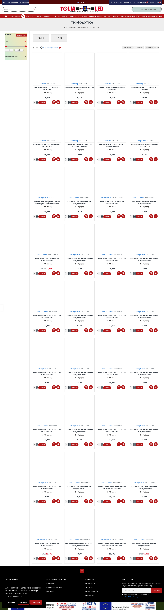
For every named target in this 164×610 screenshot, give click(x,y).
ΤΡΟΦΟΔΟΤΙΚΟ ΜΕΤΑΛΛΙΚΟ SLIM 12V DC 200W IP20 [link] (47, 145)
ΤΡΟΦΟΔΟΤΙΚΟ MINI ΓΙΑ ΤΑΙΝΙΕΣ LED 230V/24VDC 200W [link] (144, 372)
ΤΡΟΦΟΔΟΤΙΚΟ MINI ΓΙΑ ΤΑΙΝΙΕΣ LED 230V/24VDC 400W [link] (144, 429)
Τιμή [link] (7, 41)
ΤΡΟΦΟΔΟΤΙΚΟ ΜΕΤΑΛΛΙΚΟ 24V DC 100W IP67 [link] (144, 88)
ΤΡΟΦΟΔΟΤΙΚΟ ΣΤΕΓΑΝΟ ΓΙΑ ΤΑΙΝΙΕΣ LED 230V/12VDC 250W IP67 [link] (79, 543)
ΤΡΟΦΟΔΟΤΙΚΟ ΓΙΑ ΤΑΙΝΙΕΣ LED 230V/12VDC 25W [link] (47, 543)
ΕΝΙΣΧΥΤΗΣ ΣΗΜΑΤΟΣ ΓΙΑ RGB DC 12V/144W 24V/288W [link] (79, 145)
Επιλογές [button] (23, 602)
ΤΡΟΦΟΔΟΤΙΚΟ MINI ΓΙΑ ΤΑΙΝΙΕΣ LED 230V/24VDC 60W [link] (47, 486)
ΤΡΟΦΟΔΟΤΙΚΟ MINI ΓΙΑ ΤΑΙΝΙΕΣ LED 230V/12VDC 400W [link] (144, 316)
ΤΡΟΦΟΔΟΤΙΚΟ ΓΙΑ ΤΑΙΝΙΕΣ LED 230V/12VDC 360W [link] (144, 202)
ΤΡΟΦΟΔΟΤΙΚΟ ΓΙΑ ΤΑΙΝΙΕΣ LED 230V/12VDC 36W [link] (144, 543)
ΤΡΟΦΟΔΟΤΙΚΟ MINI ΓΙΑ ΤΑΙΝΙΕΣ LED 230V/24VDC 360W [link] (112, 429)
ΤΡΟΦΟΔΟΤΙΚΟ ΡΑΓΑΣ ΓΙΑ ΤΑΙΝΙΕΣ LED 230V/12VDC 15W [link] (144, 486)
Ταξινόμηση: (120, 47)
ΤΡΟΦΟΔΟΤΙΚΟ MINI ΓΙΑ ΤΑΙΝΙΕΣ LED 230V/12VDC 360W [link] (112, 316)
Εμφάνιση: (150, 47)
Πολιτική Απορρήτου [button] (14, 596)
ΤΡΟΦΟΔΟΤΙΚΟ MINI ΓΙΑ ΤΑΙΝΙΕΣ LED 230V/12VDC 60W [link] (47, 372)
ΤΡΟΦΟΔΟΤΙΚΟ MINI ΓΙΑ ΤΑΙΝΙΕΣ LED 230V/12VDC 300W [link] (79, 316)
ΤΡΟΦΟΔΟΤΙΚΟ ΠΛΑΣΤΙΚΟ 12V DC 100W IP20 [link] (47, 88)
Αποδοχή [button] (36, 602)
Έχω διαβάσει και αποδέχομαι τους (136, 593)
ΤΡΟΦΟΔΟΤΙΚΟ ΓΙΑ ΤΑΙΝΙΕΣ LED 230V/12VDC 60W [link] (47, 259)
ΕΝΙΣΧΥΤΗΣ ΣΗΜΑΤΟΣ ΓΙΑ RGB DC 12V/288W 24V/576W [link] (111, 145)
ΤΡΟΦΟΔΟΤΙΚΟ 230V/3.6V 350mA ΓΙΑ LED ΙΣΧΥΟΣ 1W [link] (144, 145)
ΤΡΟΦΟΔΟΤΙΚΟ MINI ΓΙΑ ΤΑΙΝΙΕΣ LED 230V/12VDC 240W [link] (47, 316)
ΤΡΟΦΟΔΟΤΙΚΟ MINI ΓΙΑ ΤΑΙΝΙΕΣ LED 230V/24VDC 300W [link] (79, 429)
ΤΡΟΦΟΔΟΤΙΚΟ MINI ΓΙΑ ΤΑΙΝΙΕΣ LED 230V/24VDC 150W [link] (112, 372)
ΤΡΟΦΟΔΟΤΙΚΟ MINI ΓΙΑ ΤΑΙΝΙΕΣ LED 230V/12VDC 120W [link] (79, 259)
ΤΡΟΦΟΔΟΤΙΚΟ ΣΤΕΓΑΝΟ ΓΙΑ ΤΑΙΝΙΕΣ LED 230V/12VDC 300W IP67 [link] (112, 543)
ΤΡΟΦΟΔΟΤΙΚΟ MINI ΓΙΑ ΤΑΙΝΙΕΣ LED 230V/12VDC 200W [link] (144, 259)
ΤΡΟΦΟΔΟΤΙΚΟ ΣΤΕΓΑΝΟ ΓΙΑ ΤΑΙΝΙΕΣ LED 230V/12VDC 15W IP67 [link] (112, 486)
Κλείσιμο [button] (11, 602)
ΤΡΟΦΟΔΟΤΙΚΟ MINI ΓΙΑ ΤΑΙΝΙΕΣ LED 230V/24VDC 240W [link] (47, 429)
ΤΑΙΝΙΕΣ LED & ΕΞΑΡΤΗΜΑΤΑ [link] (78, 27)
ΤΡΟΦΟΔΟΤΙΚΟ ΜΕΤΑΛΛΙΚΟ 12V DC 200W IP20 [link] (112, 88)
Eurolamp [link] (42, 84)
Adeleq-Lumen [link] (141, 140)
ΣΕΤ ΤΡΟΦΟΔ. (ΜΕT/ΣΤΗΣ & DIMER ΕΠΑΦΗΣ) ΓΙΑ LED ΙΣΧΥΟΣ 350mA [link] (47, 202)
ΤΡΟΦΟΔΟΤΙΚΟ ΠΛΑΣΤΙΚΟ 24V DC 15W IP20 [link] (79, 88)
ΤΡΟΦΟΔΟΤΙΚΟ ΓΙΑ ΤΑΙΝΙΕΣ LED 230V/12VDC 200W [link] (112, 202)
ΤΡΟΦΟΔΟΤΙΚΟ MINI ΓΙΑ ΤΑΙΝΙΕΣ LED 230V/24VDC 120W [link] (79, 372)
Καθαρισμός (22, 35)
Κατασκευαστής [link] (11, 56)
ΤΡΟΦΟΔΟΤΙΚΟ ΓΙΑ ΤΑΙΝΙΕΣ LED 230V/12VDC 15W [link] (79, 486)
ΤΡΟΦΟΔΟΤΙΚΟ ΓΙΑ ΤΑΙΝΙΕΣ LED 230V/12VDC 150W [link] (79, 202)
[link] (2, 308)
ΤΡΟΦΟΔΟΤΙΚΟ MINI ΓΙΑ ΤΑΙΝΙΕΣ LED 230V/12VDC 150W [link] (112, 259)
